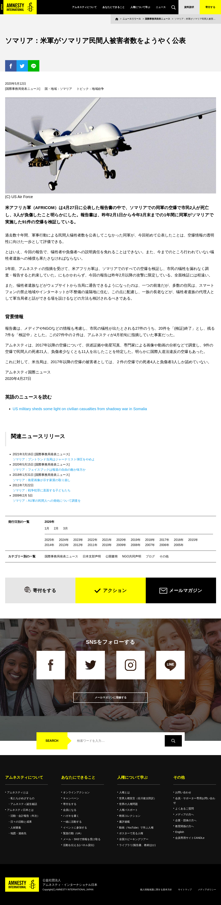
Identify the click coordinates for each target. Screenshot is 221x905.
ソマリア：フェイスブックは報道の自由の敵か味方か (49, 469)
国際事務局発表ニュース (157, 19)
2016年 (179, 539)
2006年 (164, 545)
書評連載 (124, 821)
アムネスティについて (84, 7)
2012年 (78, 545)
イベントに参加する (75, 827)
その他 (164, 556)
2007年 (150, 545)
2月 (56, 528)
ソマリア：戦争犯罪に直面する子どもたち (41, 490)
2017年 (164, 539)
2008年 (136, 545)
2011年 (92, 545)
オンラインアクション (76, 792)
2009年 (121, 545)
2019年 (136, 539)
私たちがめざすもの (22, 798)
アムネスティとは (17, 792)
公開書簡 (111, 556)
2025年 (50, 539)
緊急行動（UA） (73, 833)
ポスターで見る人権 (131, 833)
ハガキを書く (71, 815)
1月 (47, 528)
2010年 (107, 545)
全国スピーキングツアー (133, 839)
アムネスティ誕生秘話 (23, 804)
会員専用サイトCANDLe (189, 837)
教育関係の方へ (184, 826)
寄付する (210, 7)
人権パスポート (128, 809)
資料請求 (189, 7)
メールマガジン (185, 590)
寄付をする (44, 590)
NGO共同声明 (131, 556)
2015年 (193, 539)
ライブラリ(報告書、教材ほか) (137, 845)
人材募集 (15, 827)
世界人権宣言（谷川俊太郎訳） (137, 798)
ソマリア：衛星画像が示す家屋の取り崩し (41, 480)
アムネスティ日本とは (20, 809)
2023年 (78, 539)
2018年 (150, 539)
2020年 (121, 539)
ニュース (161, 7)
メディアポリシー (207, 889)
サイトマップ (185, 889)
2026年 (50, 521)
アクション (115, 590)
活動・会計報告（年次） (25, 815)
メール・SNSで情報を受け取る (82, 839)
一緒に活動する (72, 821)
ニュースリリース (132, 19)
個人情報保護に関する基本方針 (156, 889)
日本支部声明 (92, 556)
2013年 (64, 545)
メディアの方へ (184, 814)
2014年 (50, 545)
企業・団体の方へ (185, 820)
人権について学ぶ (140, 7)
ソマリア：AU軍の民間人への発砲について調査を (47, 500)
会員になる (69, 809)
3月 (65, 528)
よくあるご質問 (184, 808)
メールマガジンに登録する (111, 697)
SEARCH (52, 740)
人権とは (124, 792)
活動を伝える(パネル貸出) (78, 845)
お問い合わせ (183, 792)
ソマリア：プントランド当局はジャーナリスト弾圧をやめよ (54, 459)
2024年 (64, 539)
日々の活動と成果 (21, 821)
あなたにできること (113, 7)
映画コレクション (129, 815)
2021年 (107, 539)
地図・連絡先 (18, 833)
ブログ (150, 556)
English (179, 831)
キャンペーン (71, 798)
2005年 (179, 545)
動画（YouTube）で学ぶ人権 (136, 827)
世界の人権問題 (128, 804)
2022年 (92, 539)
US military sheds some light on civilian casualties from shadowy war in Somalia (80, 409)
